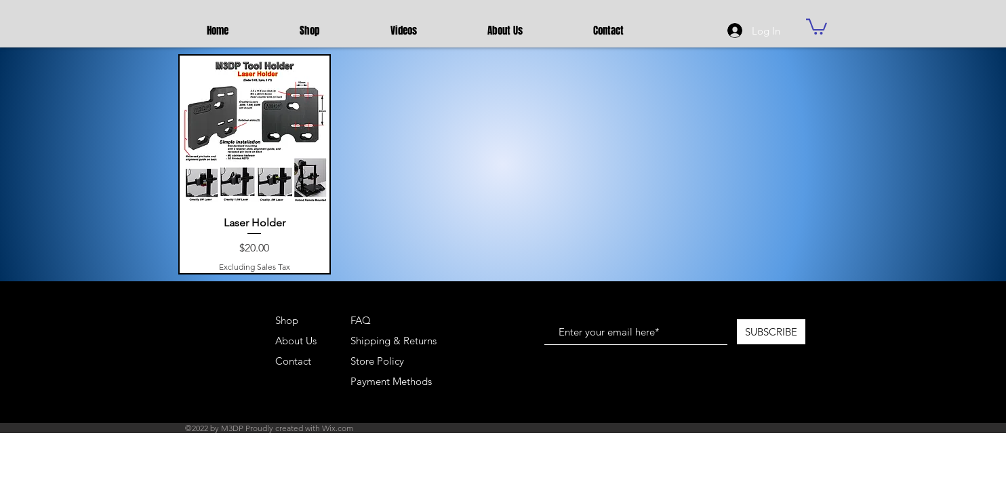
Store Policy (377, 360)
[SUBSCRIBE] (771, 331)
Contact (293, 360)
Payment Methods (392, 381)
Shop (286, 320)
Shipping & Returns (393, 340)
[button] (816, 26)
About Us (296, 340)
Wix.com (337, 428)
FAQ (360, 320)
